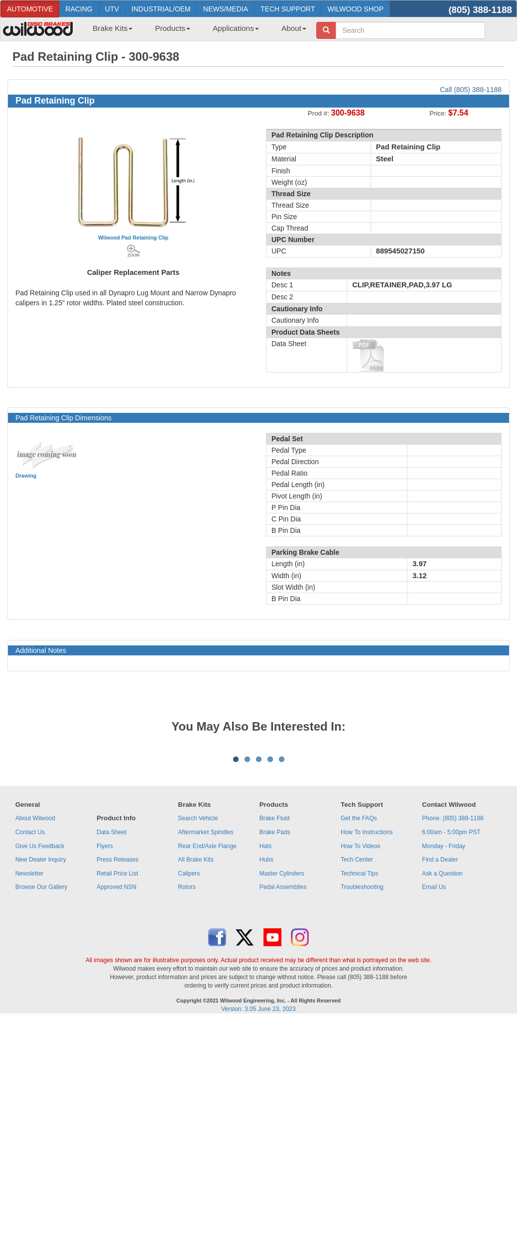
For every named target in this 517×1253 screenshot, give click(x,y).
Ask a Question (442, 997)
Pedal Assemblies (283, 1010)
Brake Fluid (274, 941)
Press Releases (117, 983)
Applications (236, 28)
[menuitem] (109, 31)
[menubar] (196, 31)
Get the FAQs (359, 941)
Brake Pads (274, 955)
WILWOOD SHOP (355, 9)
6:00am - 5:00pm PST (451, 955)
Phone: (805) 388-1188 (452, 941)
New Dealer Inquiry (40, 983)
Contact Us (30, 955)
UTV (112, 9)
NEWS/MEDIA (225, 9)
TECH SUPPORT (287, 9)
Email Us (434, 1010)
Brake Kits (112, 28)
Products (172, 28)
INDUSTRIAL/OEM (161, 9)
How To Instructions (367, 955)
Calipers (189, 997)
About (293, 28)
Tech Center (357, 983)
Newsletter (29, 997)
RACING (78, 9)
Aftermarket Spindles (205, 955)
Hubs (266, 983)
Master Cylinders (281, 997)
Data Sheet (112, 955)
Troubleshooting (362, 1010)
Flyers (105, 969)
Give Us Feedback (40, 969)
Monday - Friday (443, 969)
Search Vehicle (198, 941)
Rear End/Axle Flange (207, 969)
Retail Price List (117, 997)
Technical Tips (359, 997)
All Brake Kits (195, 983)
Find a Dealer (440, 983)
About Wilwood (35, 941)
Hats (265, 969)
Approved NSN (116, 1010)
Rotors (186, 1010)
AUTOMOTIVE (30, 9)
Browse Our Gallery (41, 1010)
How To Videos (361, 969)
